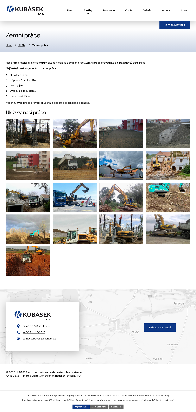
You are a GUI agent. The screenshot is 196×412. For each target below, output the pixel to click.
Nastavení (116, 406)
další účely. (164, 395)
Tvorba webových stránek (38, 375)
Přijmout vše (81, 406)
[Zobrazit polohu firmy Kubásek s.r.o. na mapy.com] (98, 326)
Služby (22, 45)
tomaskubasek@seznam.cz (39, 338)
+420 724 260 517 (34, 332)
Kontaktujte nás (174, 24)
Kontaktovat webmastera (49, 372)
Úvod (9, 45)
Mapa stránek (74, 372)
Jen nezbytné (99, 406)
